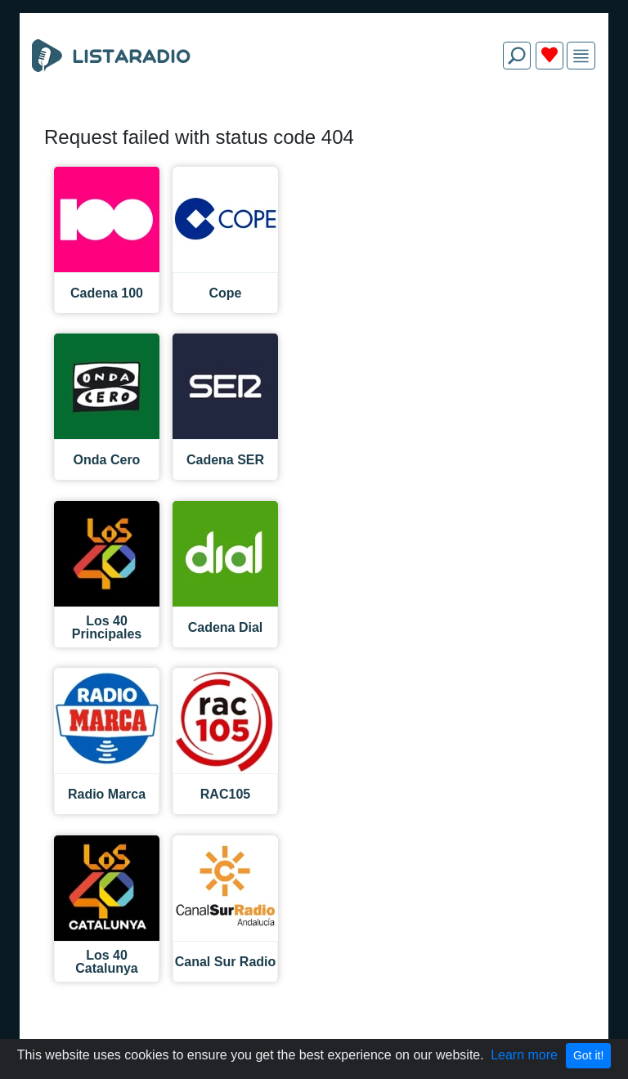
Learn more (524, 1055)
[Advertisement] (314, 121)
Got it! (588, 1055)
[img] (581, 56)
